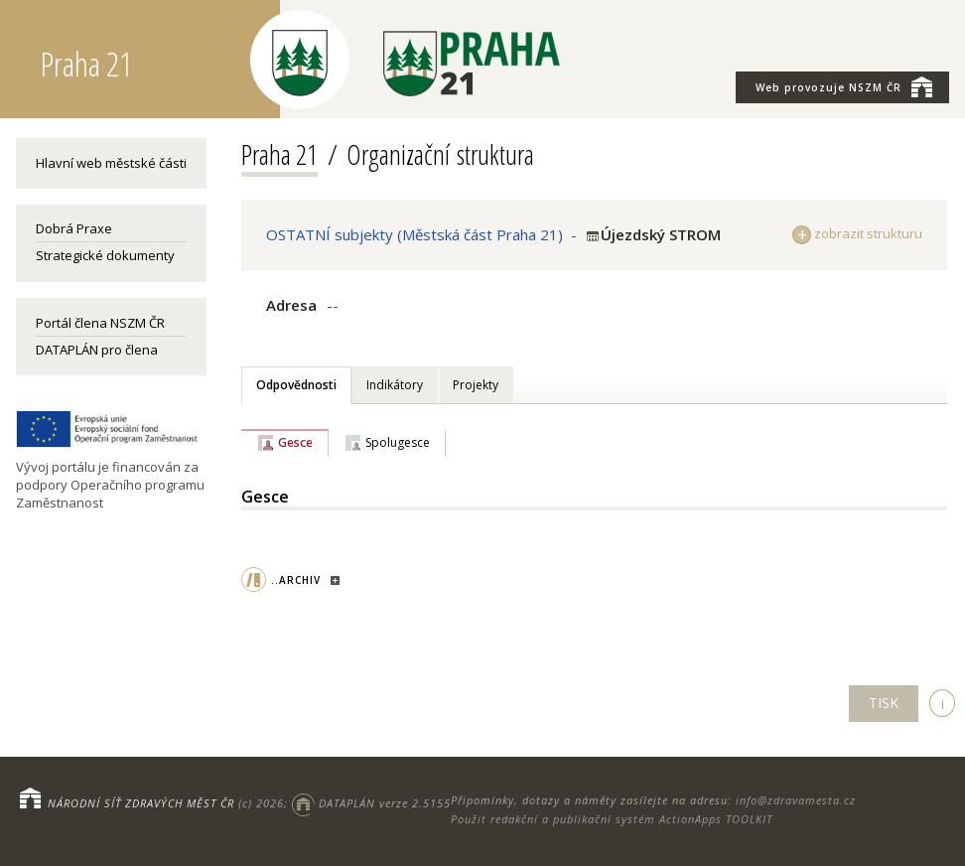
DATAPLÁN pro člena (97, 350)
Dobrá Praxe (74, 228)
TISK (883, 702)
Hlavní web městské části (111, 163)
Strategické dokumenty (105, 255)
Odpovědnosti (296, 384)
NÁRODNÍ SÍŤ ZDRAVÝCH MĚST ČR (141, 802)
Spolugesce (397, 442)
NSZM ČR (844, 86)
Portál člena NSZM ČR (100, 323)
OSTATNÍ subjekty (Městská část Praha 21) (414, 234)
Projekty (475, 384)
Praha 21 (279, 154)
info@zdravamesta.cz (796, 800)
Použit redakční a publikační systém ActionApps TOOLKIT (611, 818)
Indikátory (394, 384)
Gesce (295, 442)
